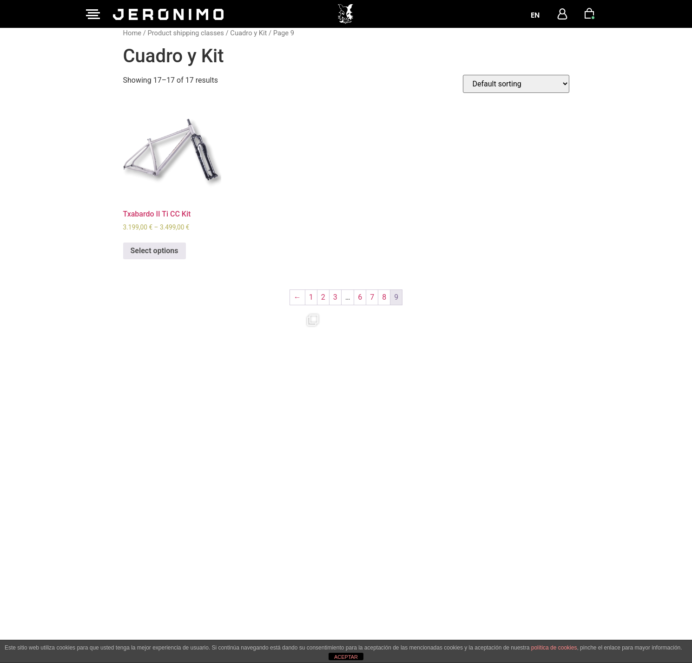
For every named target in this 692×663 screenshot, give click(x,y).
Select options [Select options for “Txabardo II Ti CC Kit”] (154, 250)
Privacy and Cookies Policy (306, 588)
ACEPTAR (346, 657)
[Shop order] (516, 84)
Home (132, 33)
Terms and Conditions (300, 601)
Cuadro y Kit (248, 33)
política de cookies (554, 647)
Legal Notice (283, 575)
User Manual (283, 614)
